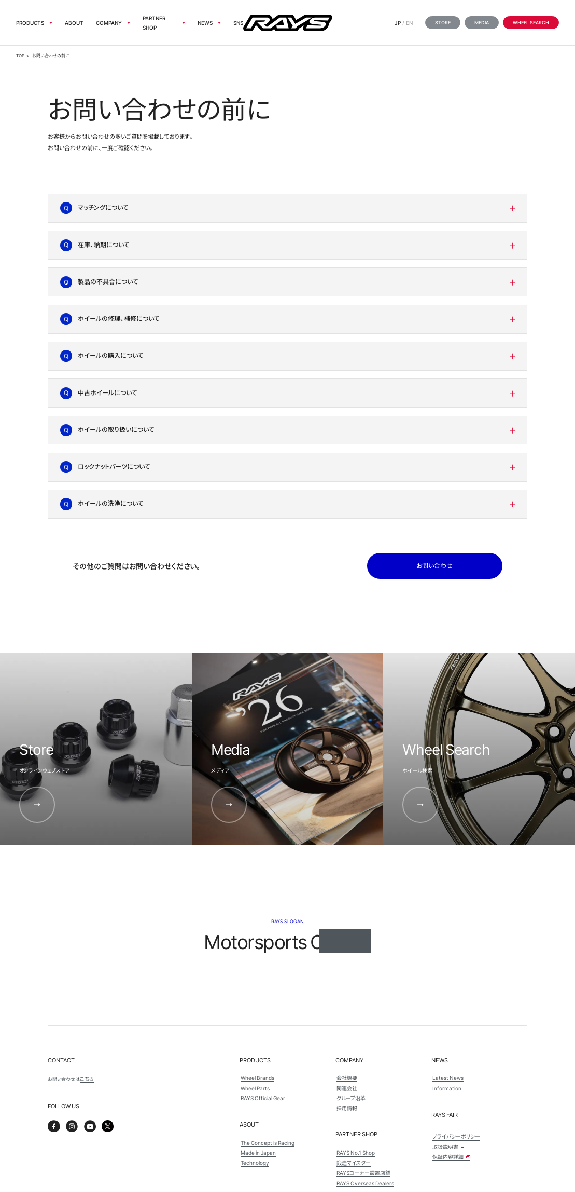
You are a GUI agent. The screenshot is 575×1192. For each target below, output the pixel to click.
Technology (255, 1163)
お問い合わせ (434, 565)
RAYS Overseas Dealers (365, 1183)
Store (443, 22)
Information (446, 1088)
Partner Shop (154, 22)
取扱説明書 (448, 1146)
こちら (87, 1078)
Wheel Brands (257, 1077)
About (74, 22)
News (205, 22)
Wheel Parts (255, 1088)
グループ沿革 (351, 1098)
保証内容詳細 (451, 1156)
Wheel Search (531, 22)
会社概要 (346, 1077)
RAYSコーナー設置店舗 (363, 1172)
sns (238, 22)
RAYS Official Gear (263, 1098)
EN (409, 22)
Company (109, 22)
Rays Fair (444, 1114)
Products (30, 22)
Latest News (448, 1077)
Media (481, 22)
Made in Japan (258, 1152)
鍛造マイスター (353, 1163)
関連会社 (346, 1088)
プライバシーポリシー (456, 1136)
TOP (20, 55)
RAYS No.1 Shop (355, 1152)
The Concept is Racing (267, 1142)
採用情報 (346, 1108)
